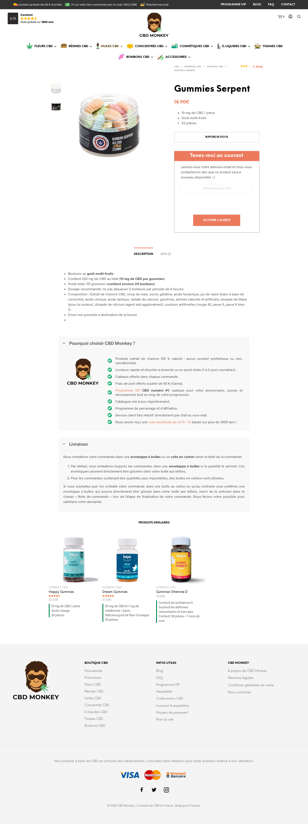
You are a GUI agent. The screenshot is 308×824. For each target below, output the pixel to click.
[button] (173, 57)
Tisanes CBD (273, 46)
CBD (176, 67)
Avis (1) (165, 254)
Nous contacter (239, 692)
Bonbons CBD (140, 57)
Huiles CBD (112, 46)
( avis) (257, 66)
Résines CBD (80, 46)
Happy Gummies (61, 592)
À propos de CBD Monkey (247, 671)
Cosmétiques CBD (196, 46)
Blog (159, 671)
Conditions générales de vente (251, 685)
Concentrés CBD (151, 46)
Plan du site (164, 719)
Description (143, 254)
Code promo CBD (169, 698)
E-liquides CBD (236, 46)
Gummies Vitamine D (172, 592)
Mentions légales (240, 678)
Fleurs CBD (45, 46)
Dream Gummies (114, 592)
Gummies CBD (215, 67)
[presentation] (216, 204)
